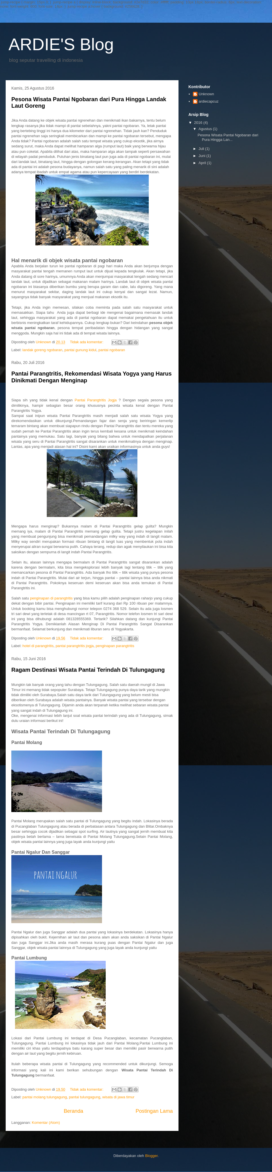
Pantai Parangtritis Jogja (96, 400)
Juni (202, 156)
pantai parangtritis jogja (75, 646)
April (203, 163)
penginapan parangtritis (115, 646)
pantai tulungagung (84, 1097)
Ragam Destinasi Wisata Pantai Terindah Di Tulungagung (88, 670)
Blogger (151, 1156)
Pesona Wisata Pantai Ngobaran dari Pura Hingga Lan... (227, 137)
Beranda (73, 1111)
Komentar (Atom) (46, 1122)
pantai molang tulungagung (44, 1097)
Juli (202, 149)
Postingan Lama (154, 1111)
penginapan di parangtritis (51, 598)
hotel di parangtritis (38, 646)
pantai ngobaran (111, 350)
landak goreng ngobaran (42, 350)
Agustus (206, 129)
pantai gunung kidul (80, 350)
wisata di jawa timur (118, 1097)
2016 (198, 122)
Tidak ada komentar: (87, 342)
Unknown (206, 94)
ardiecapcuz (208, 101)
